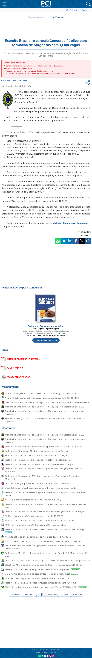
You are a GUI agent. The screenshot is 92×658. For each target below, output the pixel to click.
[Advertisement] (46, 28)
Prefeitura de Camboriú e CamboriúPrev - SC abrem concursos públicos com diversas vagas (45, 506)
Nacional (14, 595)
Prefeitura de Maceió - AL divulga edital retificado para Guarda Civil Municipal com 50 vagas (46, 554)
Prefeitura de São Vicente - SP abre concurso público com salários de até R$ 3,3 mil (44, 446)
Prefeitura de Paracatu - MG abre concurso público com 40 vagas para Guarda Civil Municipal (44, 470)
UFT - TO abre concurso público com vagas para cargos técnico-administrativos (43, 541)
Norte (64, 594)
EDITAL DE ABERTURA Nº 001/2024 (23, 359)
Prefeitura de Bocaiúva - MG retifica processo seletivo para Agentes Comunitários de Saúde (45, 494)
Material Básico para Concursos (70, 223)
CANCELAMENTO (15, 368)
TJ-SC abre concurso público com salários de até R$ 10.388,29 (34, 516)
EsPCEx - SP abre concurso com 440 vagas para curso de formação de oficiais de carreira (47, 402)
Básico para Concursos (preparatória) (46, 326)
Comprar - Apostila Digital (46, 340)
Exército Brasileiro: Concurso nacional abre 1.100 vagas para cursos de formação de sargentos (45, 412)
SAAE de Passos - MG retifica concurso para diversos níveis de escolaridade (40, 487)
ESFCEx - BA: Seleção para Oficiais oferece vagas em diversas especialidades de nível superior (45, 420)
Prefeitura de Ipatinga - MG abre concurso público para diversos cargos (39, 464)
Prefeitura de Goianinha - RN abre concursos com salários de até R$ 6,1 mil (40, 582)
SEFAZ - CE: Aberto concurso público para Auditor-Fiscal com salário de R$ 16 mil (43, 564)
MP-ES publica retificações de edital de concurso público (37, 499)
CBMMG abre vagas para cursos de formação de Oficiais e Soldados (37, 483)
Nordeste (76, 594)
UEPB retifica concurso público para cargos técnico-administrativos (42, 573)
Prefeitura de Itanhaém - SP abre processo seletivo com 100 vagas (36, 455)
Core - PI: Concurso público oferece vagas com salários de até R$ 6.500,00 (39, 578)
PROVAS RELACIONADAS (18, 377)
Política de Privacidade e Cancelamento (46, 649)
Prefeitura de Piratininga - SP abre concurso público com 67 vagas (36, 451)
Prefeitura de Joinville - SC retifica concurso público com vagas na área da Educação (44, 511)
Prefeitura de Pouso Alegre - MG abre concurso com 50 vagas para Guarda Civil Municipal (42, 477)
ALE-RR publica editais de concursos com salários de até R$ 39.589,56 (38, 536)
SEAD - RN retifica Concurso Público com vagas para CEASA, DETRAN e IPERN (46, 587)
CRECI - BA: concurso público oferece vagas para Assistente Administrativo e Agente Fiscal (47, 560)
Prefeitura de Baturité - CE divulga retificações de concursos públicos (42, 569)
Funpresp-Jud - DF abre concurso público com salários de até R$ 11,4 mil (39, 520)
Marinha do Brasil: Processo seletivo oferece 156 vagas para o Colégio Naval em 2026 (45, 406)
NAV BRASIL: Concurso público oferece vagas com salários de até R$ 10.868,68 (42, 397)
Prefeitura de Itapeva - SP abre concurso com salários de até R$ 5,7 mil (38, 459)
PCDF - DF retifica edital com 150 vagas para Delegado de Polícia (35, 524)
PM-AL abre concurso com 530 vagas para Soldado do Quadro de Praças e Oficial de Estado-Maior (45, 547)
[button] (4, 4)
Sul (37, 594)
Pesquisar (58, 17)
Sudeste (27, 594)
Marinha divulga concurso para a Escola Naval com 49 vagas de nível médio (41, 393)
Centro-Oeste (51, 594)
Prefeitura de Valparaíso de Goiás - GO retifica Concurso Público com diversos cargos (45, 531)
